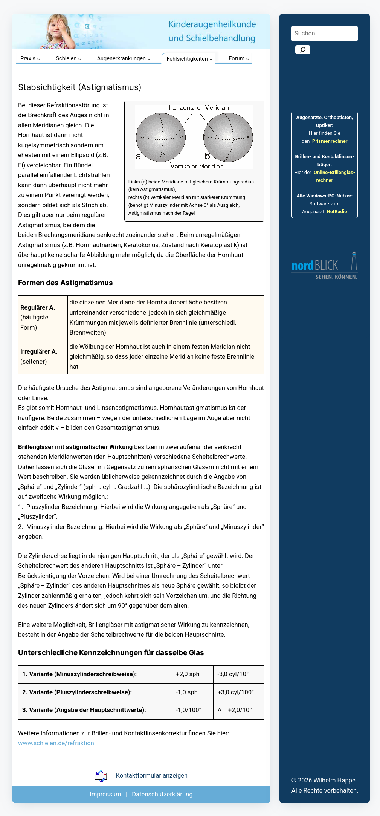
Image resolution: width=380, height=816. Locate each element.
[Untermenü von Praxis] (38, 59)
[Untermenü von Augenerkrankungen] (149, 59)
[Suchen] (302, 49)
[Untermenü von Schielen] (79, 59)
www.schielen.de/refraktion (56, 743)
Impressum (105, 794)
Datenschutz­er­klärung (162, 794)
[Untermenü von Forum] (247, 59)
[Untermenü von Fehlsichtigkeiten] (211, 59)
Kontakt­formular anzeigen (152, 775)
